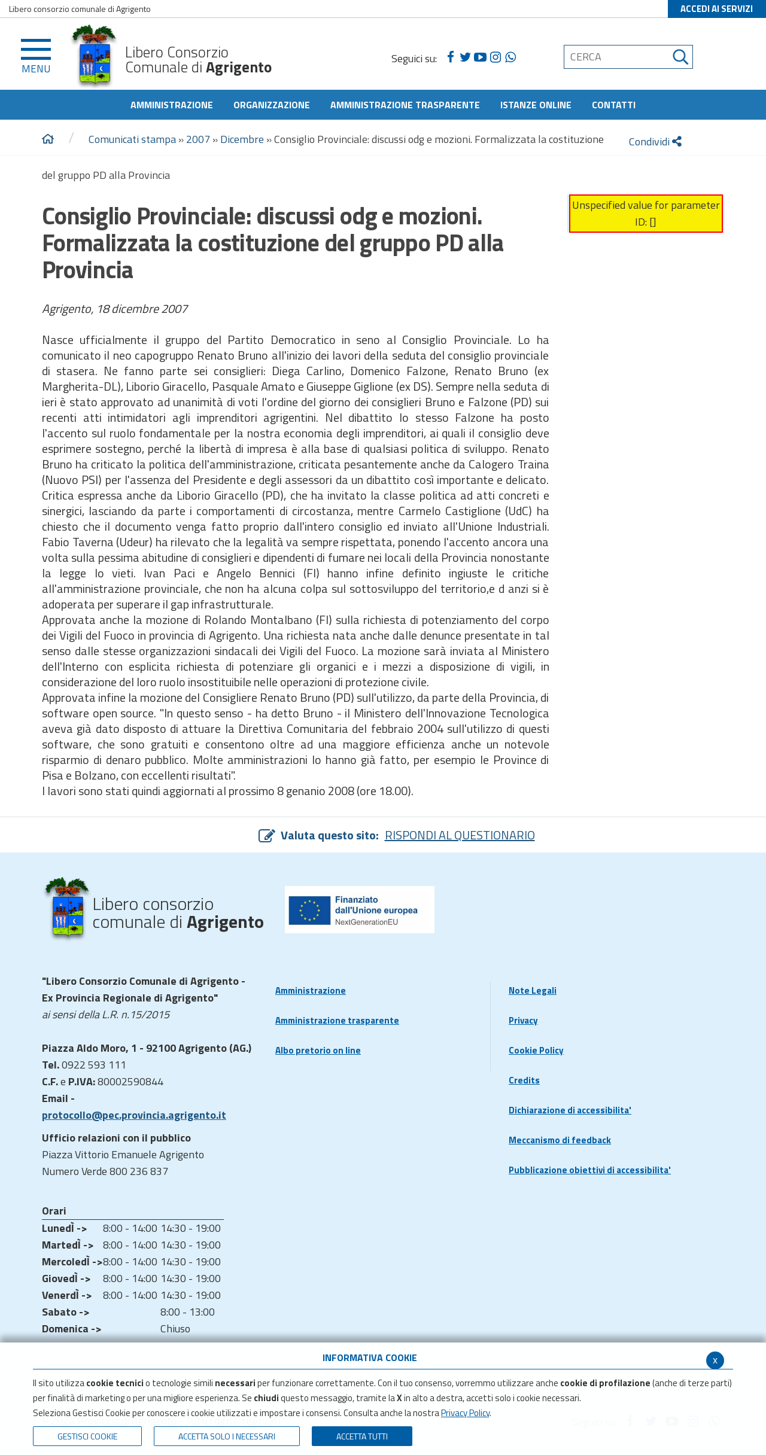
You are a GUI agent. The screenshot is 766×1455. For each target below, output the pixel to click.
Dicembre (242, 139)
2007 (198, 139)
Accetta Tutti (362, 1436)
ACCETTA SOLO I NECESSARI (226, 1436)
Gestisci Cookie (87, 1436)
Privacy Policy (465, 1413)
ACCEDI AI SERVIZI (716, 9)
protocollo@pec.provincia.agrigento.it (134, 1115)
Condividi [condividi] (655, 141)
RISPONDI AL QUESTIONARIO (460, 835)
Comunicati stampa (132, 139)
